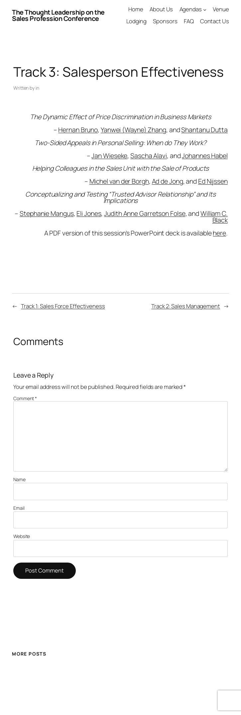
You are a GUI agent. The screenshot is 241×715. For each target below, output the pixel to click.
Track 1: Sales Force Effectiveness (63, 306)
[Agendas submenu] (204, 9)
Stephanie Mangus (46, 213)
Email (19, 508)
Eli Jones (88, 213)
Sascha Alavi (148, 155)
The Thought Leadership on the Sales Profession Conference (58, 15)
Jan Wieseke (109, 155)
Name (19, 479)
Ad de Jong (167, 181)
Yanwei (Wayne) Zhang (133, 129)
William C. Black (214, 216)
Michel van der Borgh (119, 181)
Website (21, 536)
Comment (25, 398)
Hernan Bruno (78, 129)
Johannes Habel (205, 155)
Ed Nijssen (213, 181)
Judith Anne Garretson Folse (144, 213)
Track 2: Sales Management (185, 306)
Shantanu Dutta (204, 129)
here (219, 232)
